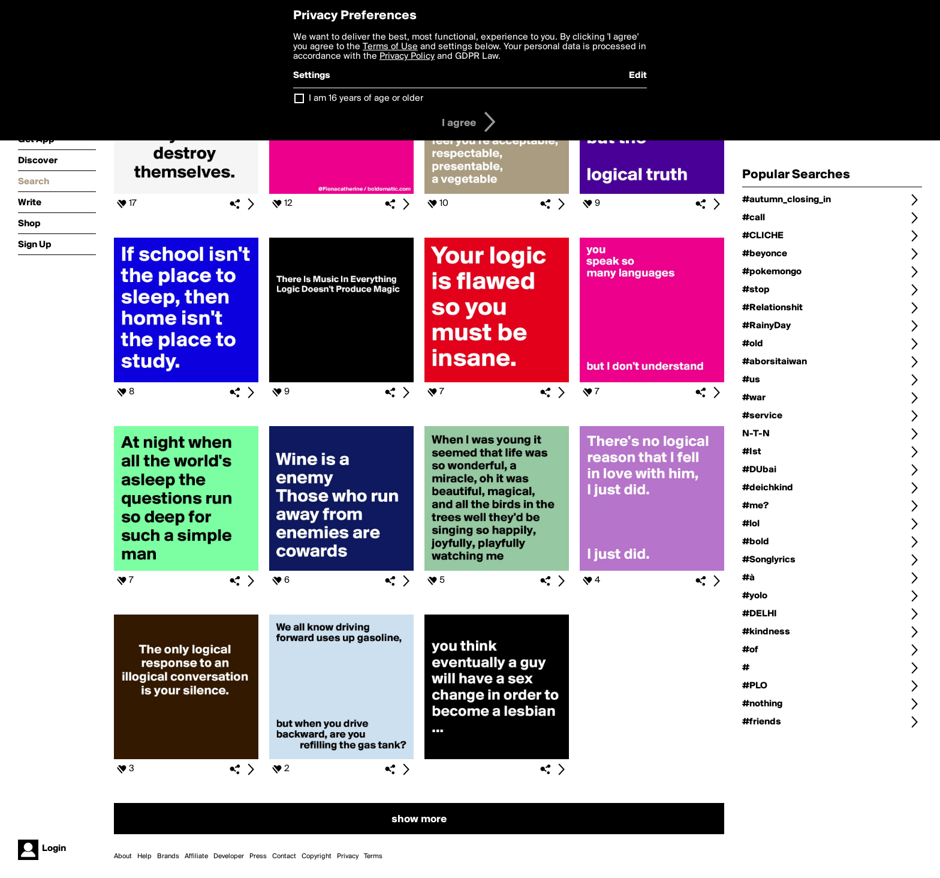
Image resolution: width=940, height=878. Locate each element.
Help (144, 856)
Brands (168, 856)
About (123, 856)
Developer (228, 856)
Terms (373, 856)
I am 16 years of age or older (366, 98)
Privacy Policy (407, 56)
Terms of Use (390, 47)
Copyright (317, 856)
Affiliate (196, 856)
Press (258, 856)
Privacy (347, 856)
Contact (284, 856)
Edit (638, 75)
